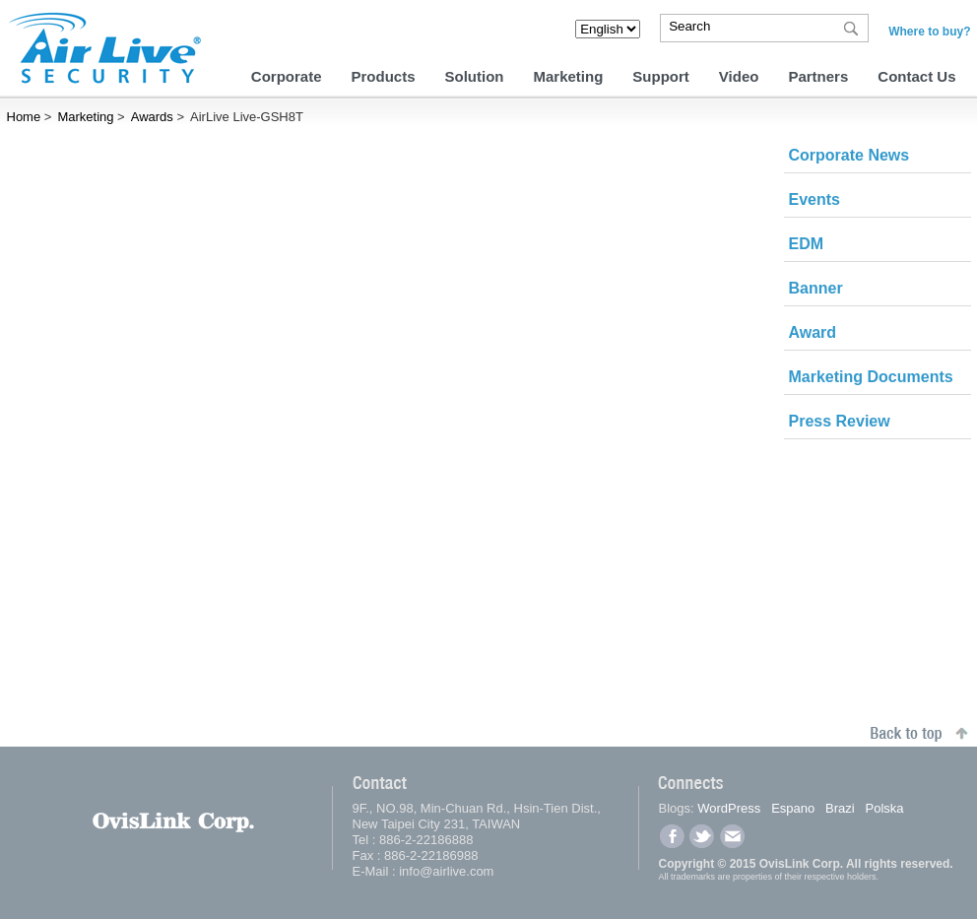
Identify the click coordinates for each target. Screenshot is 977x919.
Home (24, 116)
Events (814, 199)
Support (660, 76)
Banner (816, 288)
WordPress (728, 808)
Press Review (839, 421)
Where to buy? (929, 31)
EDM (806, 243)
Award (813, 332)
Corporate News (849, 155)
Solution (474, 76)
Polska (885, 808)
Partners (818, 76)
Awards (152, 116)
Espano (792, 808)
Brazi (840, 808)
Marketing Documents (871, 376)
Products (383, 76)
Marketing (569, 76)
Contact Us (916, 76)
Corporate (286, 76)
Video (739, 76)
